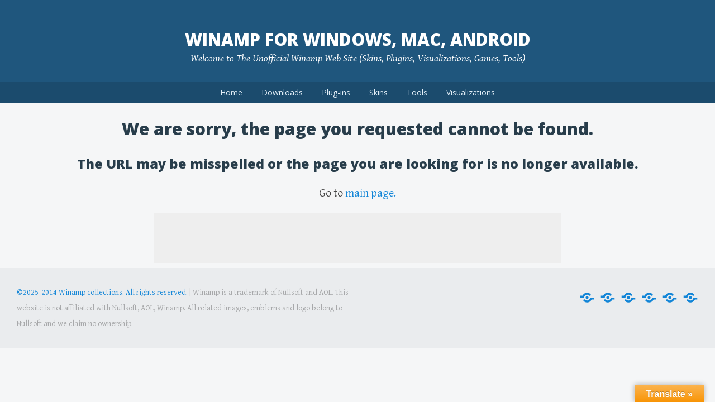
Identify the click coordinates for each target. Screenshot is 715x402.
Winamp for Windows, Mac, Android (358, 39)
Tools (417, 92)
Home (231, 92)
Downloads (282, 92)
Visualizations (470, 92)
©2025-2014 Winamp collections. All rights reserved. (102, 292)
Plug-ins (336, 92)
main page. (370, 193)
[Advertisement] (357, 238)
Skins (378, 92)
